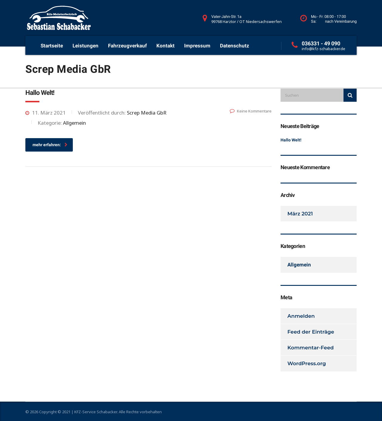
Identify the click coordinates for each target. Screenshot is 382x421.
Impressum (197, 46)
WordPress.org (306, 363)
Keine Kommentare (251, 111)
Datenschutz (234, 46)
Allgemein (299, 265)
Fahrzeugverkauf (127, 46)
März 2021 (300, 214)
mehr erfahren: (50, 144)
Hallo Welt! (291, 140)
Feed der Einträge (310, 332)
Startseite (52, 46)
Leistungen (85, 46)
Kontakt (165, 46)
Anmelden (301, 316)
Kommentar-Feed (310, 348)
